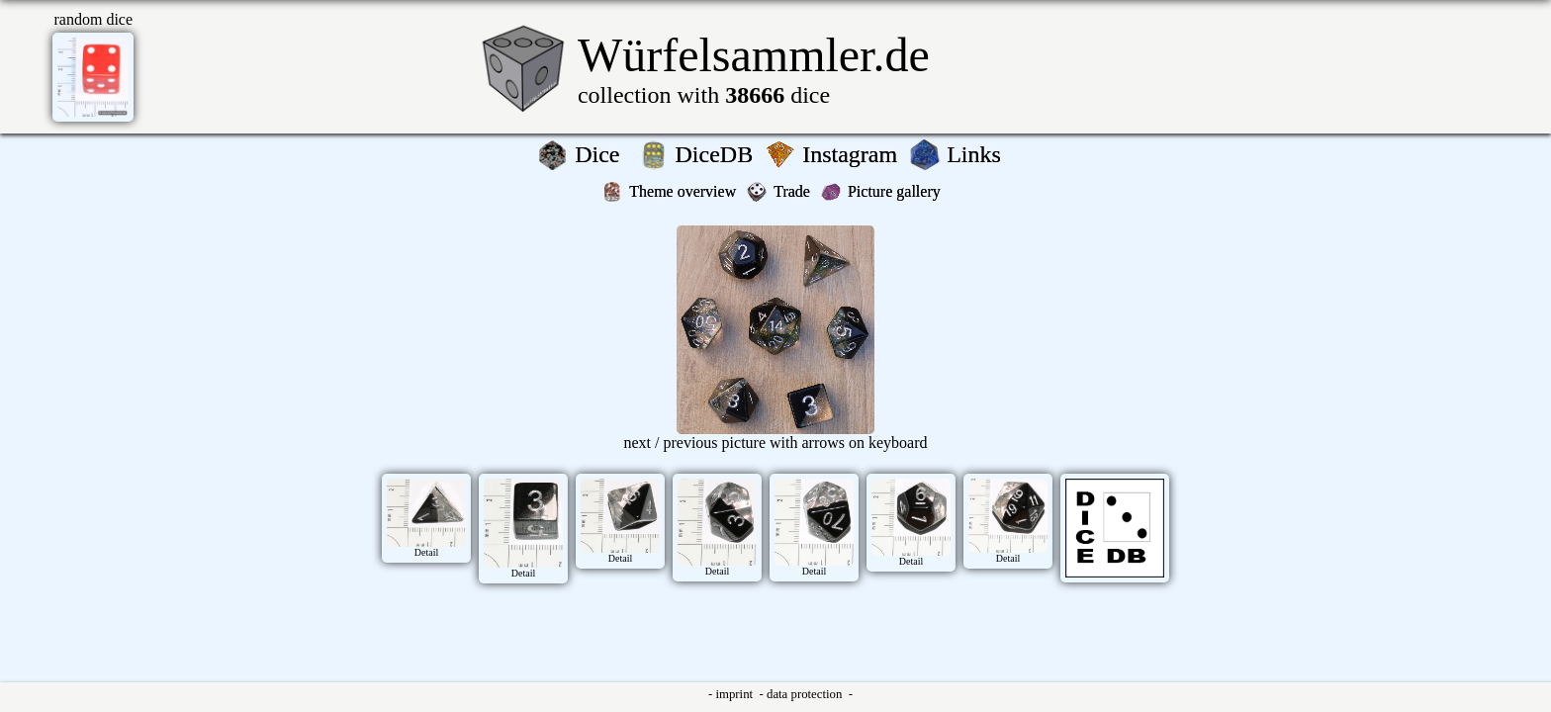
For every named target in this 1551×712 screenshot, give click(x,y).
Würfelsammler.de (754, 55)
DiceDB (718, 154)
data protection (806, 694)
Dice (603, 154)
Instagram (852, 154)
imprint (735, 694)
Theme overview (684, 191)
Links (980, 154)
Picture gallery (898, 191)
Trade (794, 191)
